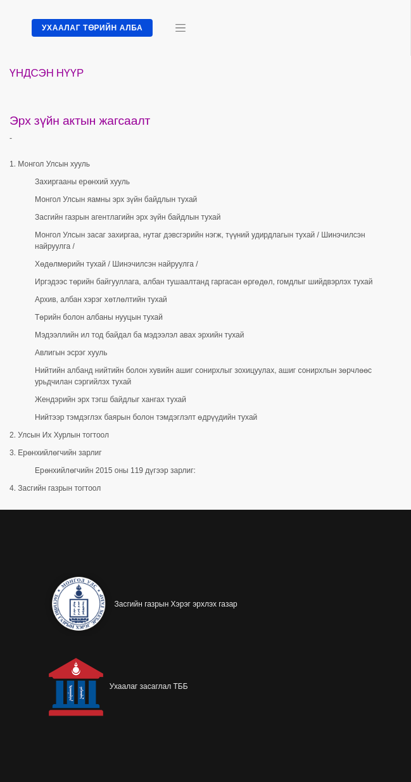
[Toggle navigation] (180, 28)
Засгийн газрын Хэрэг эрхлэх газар (176, 604)
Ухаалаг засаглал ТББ (149, 686)
